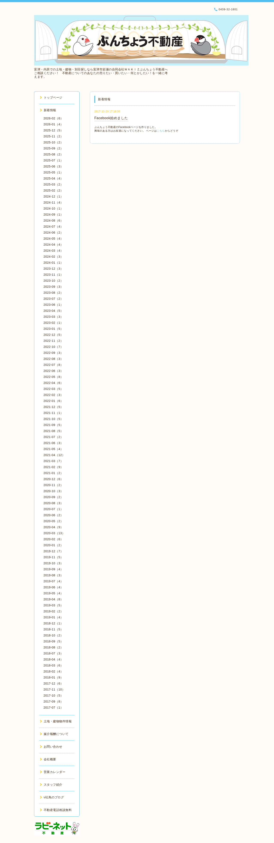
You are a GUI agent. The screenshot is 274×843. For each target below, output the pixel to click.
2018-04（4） (53, 659)
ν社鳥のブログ (52, 797)
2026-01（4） (53, 124)
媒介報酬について (54, 734)
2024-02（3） (53, 256)
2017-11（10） (54, 689)
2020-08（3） (53, 503)
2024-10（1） (53, 208)
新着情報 (48, 110)
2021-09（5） (53, 425)
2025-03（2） (53, 184)
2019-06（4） (53, 587)
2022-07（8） (53, 365)
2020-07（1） (53, 509)
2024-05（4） (53, 238)
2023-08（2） (53, 292)
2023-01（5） (53, 328)
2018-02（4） (53, 671)
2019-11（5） (53, 557)
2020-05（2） (53, 521)
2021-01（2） (53, 473)
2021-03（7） (53, 461)
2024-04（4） (53, 244)
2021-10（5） (53, 419)
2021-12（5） (53, 407)
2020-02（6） (53, 539)
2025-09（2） (53, 148)
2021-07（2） (53, 437)
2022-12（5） (53, 334)
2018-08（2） (53, 647)
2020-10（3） (53, 491)
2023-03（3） (53, 316)
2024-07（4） (53, 226)
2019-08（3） (53, 575)
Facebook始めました (111, 118)
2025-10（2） (53, 142)
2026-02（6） (53, 118)
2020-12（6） (53, 479)
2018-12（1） (53, 623)
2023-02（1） (53, 322)
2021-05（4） (53, 449)
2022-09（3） (53, 353)
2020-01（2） (53, 545)
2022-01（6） (53, 401)
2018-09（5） (53, 641)
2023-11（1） (53, 274)
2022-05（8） (53, 377)
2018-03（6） (53, 665)
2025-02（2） (53, 190)
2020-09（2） (53, 497)
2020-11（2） (53, 485)
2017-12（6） (53, 683)
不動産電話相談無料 (56, 810)
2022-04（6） (53, 383)
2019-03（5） (53, 605)
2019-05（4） (53, 593)
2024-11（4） (53, 202)
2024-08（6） (53, 220)
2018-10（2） (53, 635)
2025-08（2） (53, 154)
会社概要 (48, 759)
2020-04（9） (53, 527)
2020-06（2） (53, 515)
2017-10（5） (53, 695)
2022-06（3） (53, 371)
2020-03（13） (54, 533)
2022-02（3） (53, 395)
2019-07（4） (53, 581)
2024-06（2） (53, 232)
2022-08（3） (53, 359)
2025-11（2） (53, 136)
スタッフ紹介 (51, 784)
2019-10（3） (53, 563)
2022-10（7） (53, 346)
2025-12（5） (53, 130)
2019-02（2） (53, 611)
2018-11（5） (53, 629)
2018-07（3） (53, 653)
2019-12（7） (53, 551)
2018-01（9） (53, 677)
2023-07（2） (53, 298)
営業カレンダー (52, 772)
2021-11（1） (53, 413)
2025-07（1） (53, 160)
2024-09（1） (53, 214)
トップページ (51, 97)
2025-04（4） (53, 178)
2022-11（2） (53, 340)
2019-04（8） (53, 599)
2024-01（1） (53, 262)
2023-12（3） (53, 268)
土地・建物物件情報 (56, 721)
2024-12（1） (53, 196)
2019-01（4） (53, 617)
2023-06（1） (53, 304)
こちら (161, 130)
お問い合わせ (51, 746)
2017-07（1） (53, 707)
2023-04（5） (53, 310)
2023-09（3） (53, 286)
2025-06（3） (53, 166)
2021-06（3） (53, 443)
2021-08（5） (53, 431)
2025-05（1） (53, 172)
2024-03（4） (53, 250)
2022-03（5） (53, 389)
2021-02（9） (53, 467)
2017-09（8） (53, 701)
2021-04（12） (54, 455)
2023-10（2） (53, 280)
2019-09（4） (53, 569)
